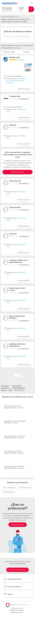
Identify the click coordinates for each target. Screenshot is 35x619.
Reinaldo (12, 125)
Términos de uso (17, 608)
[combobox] (9, 9)
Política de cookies (17, 612)
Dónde (21, 8)
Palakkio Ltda (14, 57)
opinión (21, 60)
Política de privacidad (17, 610)
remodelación (9, 487)
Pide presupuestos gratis (17, 570)
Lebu (10, 390)
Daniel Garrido (15, 181)
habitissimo (5, 386)
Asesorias (13, 234)
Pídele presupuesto (23, 89)
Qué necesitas (7, 8)
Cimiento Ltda (14, 96)
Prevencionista (15, 207)
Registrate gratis (17, 172)
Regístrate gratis (17, 524)
